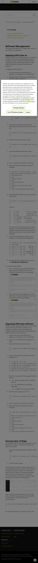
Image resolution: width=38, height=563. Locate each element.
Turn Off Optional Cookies (15, 112)
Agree (28, 112)
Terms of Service (25, 99)
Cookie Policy (26, 98)
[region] (19, 98)
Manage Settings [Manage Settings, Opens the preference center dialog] (18, 108)
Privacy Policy (16, 98)
